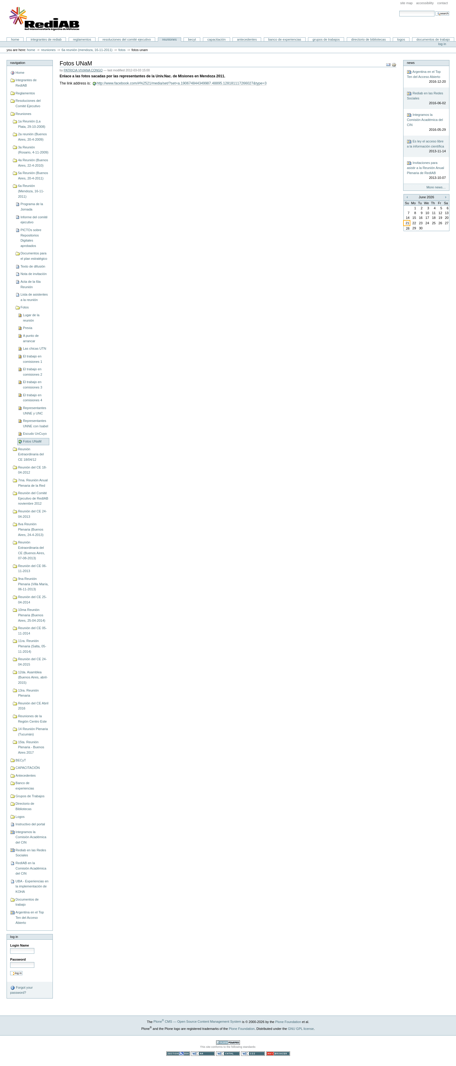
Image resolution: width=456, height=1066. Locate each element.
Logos (401, 39)
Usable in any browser (278, 1053)
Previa (27, 328)
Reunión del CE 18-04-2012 (32, 470)
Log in (442, 44)
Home (15, 39)
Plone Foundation (288, 1021)
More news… (436, 187)
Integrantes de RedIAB (46, 39)
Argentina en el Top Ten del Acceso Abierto (30, 917)
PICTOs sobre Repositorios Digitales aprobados (31, 238)
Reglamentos (82, 39)
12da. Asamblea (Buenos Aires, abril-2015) (32, 677)
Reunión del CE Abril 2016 (33, 705)
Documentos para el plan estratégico (34, 255)
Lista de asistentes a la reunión (34, 297)
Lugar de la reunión (31, 317)
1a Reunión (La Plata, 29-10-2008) (31, 123)
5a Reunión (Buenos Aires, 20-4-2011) (33, 175)
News (411, 62)
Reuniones (169, 39)
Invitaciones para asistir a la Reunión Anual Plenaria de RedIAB (426, 170)
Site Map (406, 3)
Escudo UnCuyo (35, 433)
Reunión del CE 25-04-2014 (32, 599)
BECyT (192, 39)
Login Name (19, 945)
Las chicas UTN (34, 348)
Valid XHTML (228, 1053)
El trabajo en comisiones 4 (32, 397)
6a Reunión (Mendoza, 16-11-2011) (86, 50)
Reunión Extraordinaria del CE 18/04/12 (31, 454)
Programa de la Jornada (32, 206)
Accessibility (425, 3)
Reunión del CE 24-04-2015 (32, 661)
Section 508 (178, 1053)
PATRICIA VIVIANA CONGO (83, 70)
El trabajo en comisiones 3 (32, 384)
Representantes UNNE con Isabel (35, 423)
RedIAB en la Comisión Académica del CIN (31, 868)
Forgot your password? (21, 989)
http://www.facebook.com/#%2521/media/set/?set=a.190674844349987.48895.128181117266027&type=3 (182, 83)
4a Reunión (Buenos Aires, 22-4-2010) (33, 162)
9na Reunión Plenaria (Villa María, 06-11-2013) (33, 584)
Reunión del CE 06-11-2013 (32, 568)
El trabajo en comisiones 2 (32, 371)
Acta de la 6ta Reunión (31, 284)
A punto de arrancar (31, 338)
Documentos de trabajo (433, 39)
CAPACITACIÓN (216, 39)
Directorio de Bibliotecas (368, 39)
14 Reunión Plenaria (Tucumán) (33, 731)
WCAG (203, 1053)
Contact (442, 3)
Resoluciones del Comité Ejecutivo (126, 39)
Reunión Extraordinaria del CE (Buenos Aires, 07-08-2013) (31, 550)
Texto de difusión (33, 266)
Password (18, 959)
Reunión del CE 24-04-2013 (32, 513)
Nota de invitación (34, 274)
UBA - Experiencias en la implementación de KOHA (32, 886)
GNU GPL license (301, 1028)
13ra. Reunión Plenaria (28, 693)
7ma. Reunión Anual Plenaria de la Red (32, 482)
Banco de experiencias (284, 39)
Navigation (17, 62)
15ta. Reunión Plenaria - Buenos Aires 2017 (31, 747)
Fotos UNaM (32, 441)
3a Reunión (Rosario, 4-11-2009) (33, 149)
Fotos (122, 50)
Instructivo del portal (30, 824)
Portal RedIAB (45, 19)
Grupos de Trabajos (326, 39)
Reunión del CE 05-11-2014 (32, 630)
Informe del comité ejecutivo (34, 219)
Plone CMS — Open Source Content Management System (197, 1021)
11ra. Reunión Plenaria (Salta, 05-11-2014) (32, 646)
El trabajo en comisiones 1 (32, 358)
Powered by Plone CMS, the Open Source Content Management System (228, 1042)
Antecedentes (247, 39)
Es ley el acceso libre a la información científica (426, 146)
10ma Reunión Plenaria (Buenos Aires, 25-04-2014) (31, 615)
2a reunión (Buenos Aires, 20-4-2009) (32, 136)
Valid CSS (253, 1053)
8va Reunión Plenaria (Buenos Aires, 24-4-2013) (30, 529)
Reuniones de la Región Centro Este (32, 718)
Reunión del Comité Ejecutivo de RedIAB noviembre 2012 (33, 498)
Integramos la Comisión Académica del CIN (31, 837)
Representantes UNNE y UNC (34, 410)
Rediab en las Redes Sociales (31, 852)
